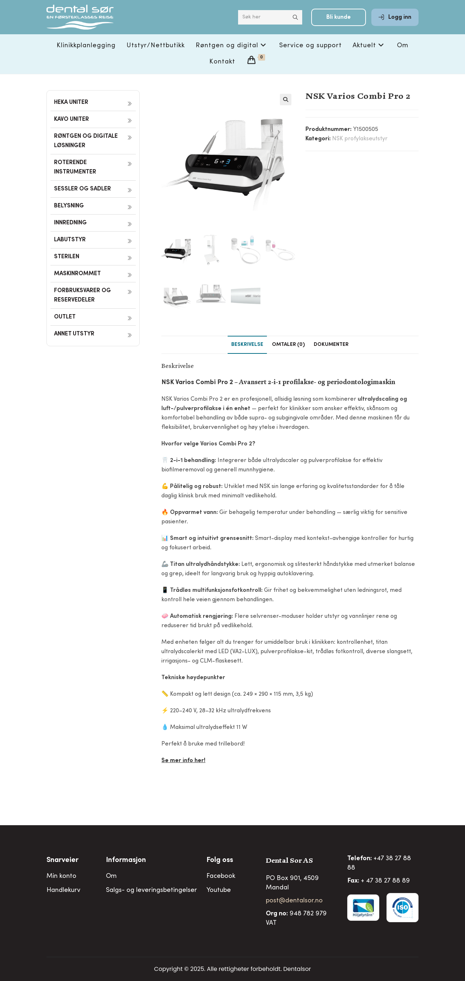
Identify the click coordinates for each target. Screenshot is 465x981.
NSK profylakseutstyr (360, 139)
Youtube (218, 890)
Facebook (220, 876)
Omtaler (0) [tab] (288, 344)
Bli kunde (338, 22)
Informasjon (126, 860)
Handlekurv (63, 890)
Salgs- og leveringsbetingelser (151, 890)
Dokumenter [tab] (331, 344)
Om (111, 876)
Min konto (61, 876)
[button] (285, 99)
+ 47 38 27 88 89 (385, 881)
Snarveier (62, 860)
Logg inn (395, 22)
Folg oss (219, 860)
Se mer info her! (183, 761)
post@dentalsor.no (294, 901)
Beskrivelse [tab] (247, 344)
